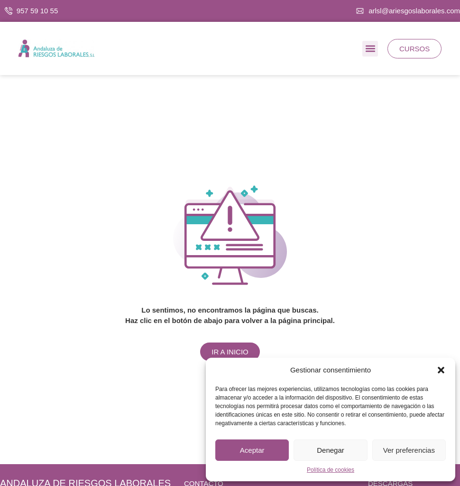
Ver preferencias (409, 450)
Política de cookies (330, 470)
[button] (441, 370)
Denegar (330, 450)
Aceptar (252, 450)
